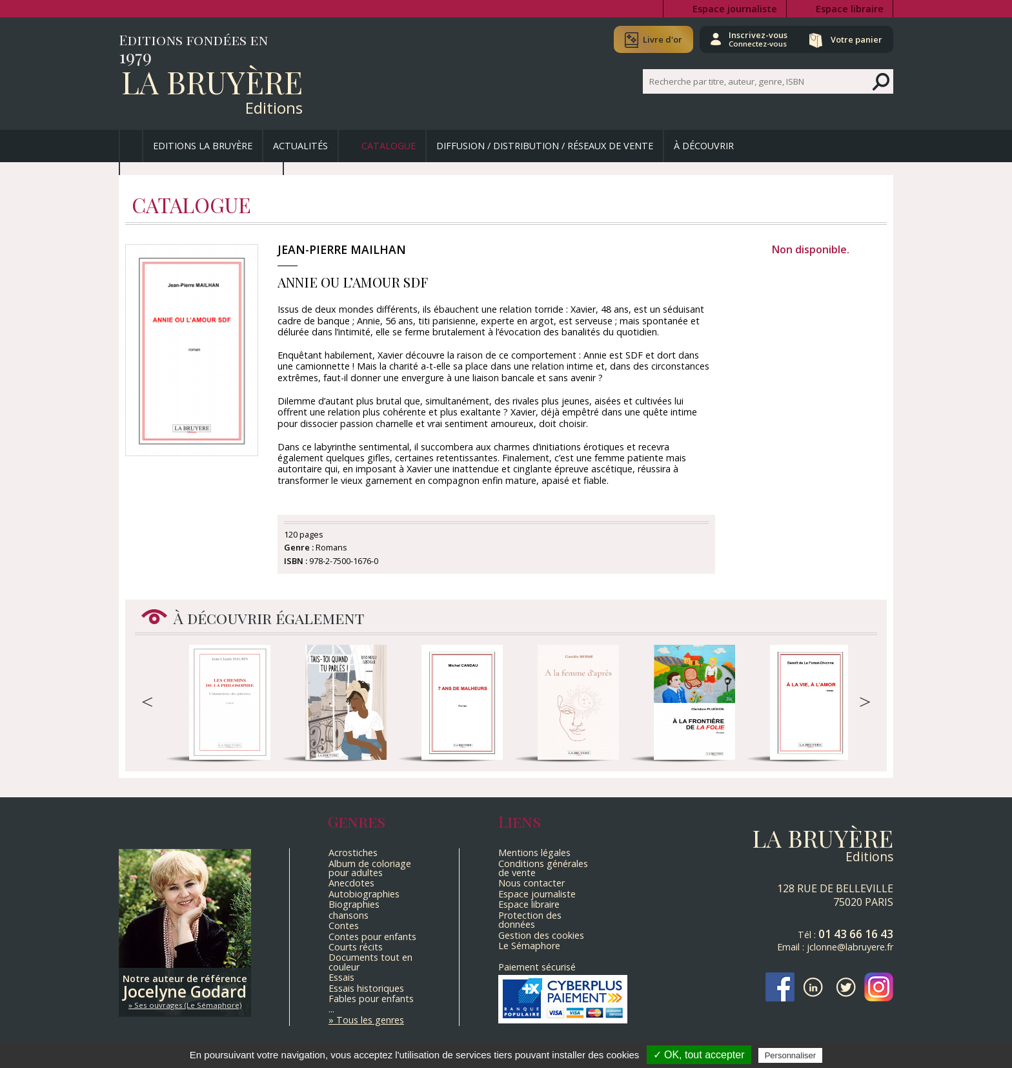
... (331, 1009)
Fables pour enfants (371, 998)
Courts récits (356, 947)
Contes (344, 925)
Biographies (354, 904)
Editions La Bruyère (202, 146)
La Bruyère (212, 81)
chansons (349, 915)
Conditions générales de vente (543, 868)
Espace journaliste (735, 9)
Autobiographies (364, 894)
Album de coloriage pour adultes (370, 868)
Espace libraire (850, 9)
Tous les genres (370, 1020)
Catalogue (388, 146)
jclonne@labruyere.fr (850, 947)
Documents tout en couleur (370, 961)
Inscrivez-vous (758, 38)
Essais (341, 977)
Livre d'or (662, 39)
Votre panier (856, 39)
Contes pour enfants (372, 936)
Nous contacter (531, 883)
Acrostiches (353, 852)
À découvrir (704, 146)
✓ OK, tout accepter (699, 1054)
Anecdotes (351, 883)
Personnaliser (790, 1055)
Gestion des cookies (541, 935)
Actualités (300, 146)
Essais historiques (366, 988)
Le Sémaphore (529, 945)
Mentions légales (534, 852)
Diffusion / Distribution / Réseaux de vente (544, 146)
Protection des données (530, 919)
